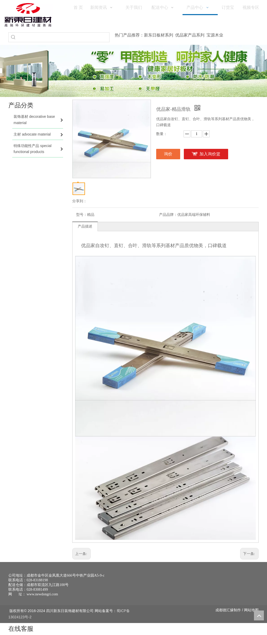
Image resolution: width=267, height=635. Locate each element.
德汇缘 (228, 610)
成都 (219, 610)
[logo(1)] (28, 15)
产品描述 (85, 226)
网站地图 (251, 610)
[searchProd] (63, 37)
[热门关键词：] (13, 37)
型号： (81, 215)
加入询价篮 (209, 154)
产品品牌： (168, 215)
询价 (168, 154)
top (259, 615)
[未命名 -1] (231, 583)
